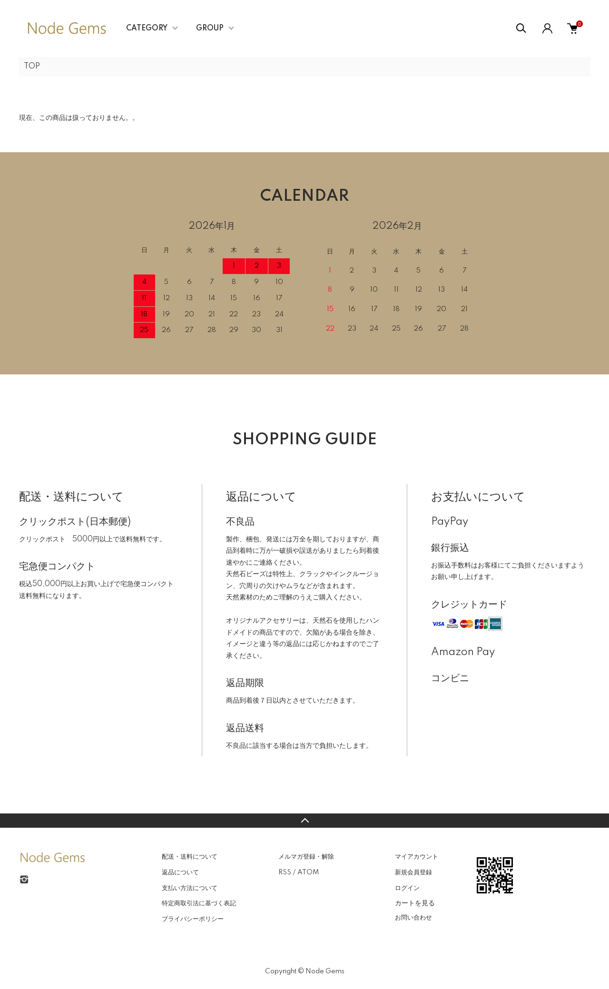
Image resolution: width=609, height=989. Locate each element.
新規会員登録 (413, 872)
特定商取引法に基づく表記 (199, 903)
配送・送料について (189, 856)
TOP (32, 66)
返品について (180, 872)
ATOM (308, 872)
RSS (284, 872)
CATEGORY (146, 28)
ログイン (407, 888)
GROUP (210, 28)
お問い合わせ (413, 917)
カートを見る (415, 903)
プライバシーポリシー (193, 919)
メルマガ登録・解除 (306, 856)
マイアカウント (416, 856)
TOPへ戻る (304, 820)
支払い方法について (189, 888)
